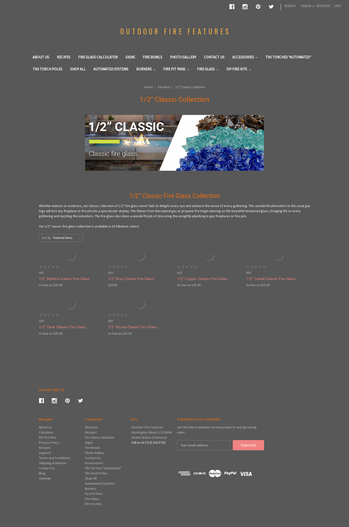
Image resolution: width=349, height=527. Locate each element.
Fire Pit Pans (176, 69)
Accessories (245, 57)
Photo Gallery (183, 57)
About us (41, 57)
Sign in (306, 6)
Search (289, 6)
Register (323, 6)
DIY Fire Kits (238, 69)
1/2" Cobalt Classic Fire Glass (270, 279)
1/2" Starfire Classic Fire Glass (64, 279)
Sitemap (45, 478)
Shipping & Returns (53, 463)
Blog (42, 473)
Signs (130, 57)
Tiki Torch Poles (47, 69)
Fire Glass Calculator (98, 57)
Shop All (78, 69)
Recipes (63, 57)
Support (45, 453)
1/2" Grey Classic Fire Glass (131, 279)
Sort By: (47, 238)
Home (148, 87)
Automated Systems (110, 69)
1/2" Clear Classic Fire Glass (62, 327)
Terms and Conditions (54, 458)
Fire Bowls (152, 57)
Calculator (46, 432)
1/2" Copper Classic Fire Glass (202, 279)
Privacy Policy (49, 442)
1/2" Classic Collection (190, 87)
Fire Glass (208, 69)
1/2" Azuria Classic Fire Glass (132, 327)
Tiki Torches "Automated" (288, 57)
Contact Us (214, 57)
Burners (146, 69)
